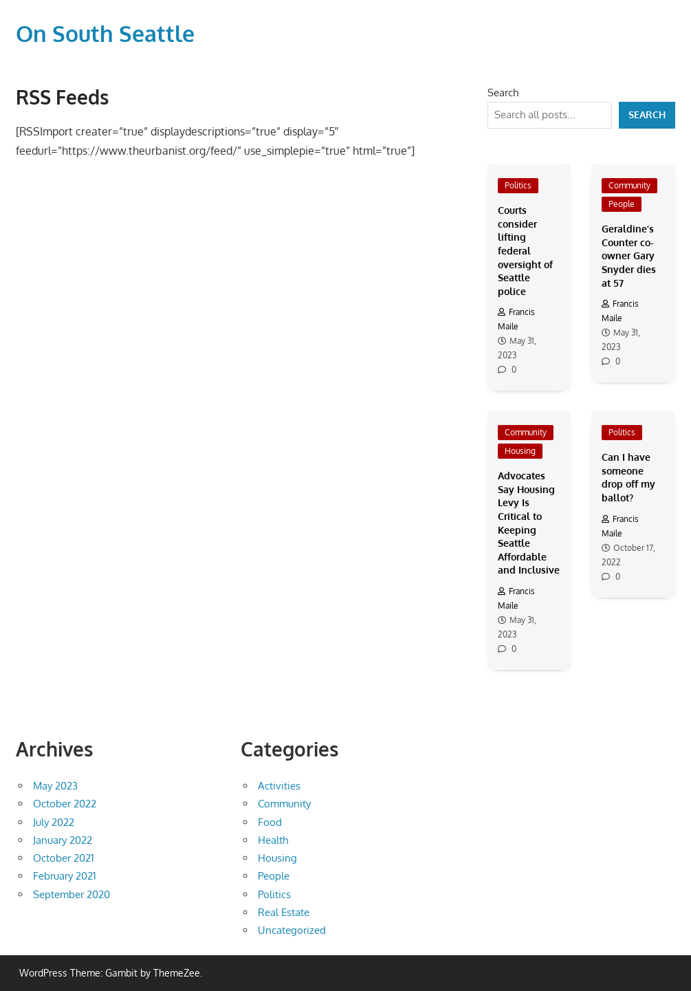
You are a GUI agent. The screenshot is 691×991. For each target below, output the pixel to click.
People (621, 204)
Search (502, 92)
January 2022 (62, 840)
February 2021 (64, 875)
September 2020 (71, 894)
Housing (520, 451)
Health (273, 840)
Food (270, 822)
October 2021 (63, 857)
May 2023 (55, 785)
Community (629, 185)
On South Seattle (105, 33)
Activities (279, 785)
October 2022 (64, 803)
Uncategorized (292, 930)
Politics (518, 185)
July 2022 (53, 822)
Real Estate (283, 912)
